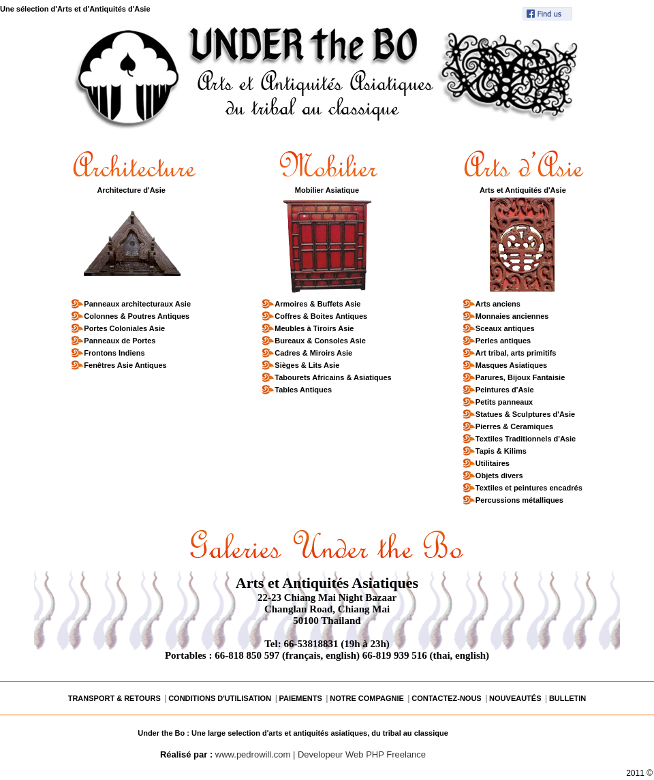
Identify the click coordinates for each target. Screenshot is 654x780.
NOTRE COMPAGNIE (367, 698)
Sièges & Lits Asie (306, 363)
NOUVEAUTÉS (515, 698)
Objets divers (499, 474)
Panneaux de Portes (119, 339)
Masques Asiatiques (511, 363)
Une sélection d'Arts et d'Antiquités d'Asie (75, 9)
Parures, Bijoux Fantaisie (520, 375)
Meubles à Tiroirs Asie (314, 326)
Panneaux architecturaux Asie (137, 302)
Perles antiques (503, 339)
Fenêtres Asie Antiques (124, 363)
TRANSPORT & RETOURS (114, 698)
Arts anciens (497, 302)
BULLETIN (567, 698)
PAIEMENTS (300, 698)
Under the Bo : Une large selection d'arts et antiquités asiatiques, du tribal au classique (293, 733)
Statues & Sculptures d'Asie (525, 412)
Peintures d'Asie (504, 388)
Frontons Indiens (113, 351)
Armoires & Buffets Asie (317, 302)
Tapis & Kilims (501, 449)
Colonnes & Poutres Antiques (136, 314)
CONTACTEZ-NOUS (446, 698)
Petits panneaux (504, 400)
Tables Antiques (303, 388)
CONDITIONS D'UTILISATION (219, 698)
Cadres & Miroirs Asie (313, 351)
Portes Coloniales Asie (124, 326)
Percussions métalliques (519, 498)
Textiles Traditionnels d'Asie (525, 437)
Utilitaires (492, 461)
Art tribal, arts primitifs (516, 351)
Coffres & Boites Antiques (320, 314)
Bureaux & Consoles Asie (319, 339)
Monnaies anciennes (512, 314)
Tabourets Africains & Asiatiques (332, 375)
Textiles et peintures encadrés (528, 486)
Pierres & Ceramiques (514, 425)
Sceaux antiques (505, 326)
